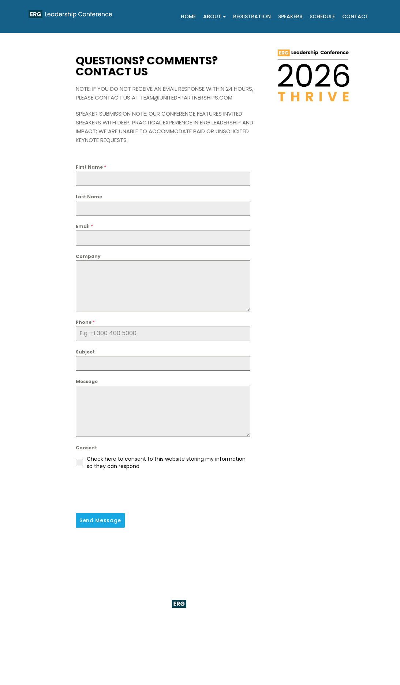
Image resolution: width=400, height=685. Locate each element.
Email (84, 226)
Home (188, 16)
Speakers (290, 16)
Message (87, 381)
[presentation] (131, 491)
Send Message (100, 520)
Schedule (322, 16)
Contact (355, 16)
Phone (85, 322)
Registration (252, 16)
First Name (91, 167)
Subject (85, 352)
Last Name (89, 197)
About (214, 16)
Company (88, 256)
